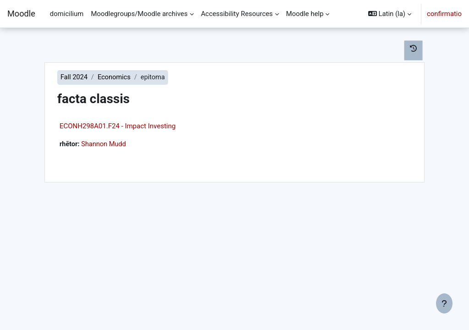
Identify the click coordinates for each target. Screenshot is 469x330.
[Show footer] (444, 303)
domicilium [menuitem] (67, 14)
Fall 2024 (74, 77)
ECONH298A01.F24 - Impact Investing (117, 126)
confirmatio (444, 14)
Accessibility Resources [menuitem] (237, 14)
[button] (389, 14)
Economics (115, 77)
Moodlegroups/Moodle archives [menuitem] (139, 14)
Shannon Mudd (104, 145)
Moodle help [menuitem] (305, 14)
